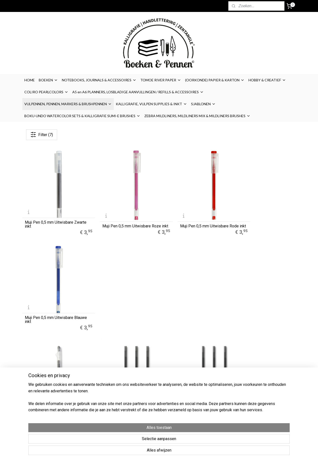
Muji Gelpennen (92, 370)
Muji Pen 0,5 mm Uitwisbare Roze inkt (123, 216)
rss (188, 452)
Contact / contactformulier (210, 398)
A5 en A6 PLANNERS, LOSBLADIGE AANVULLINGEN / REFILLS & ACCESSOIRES (138, 92)
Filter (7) (41, 135)
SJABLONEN (203, 104)
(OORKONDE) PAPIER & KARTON (214, 80)
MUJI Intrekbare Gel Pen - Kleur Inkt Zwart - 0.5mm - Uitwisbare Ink (52, 301)
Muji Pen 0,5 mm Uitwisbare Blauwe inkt (258, 216)
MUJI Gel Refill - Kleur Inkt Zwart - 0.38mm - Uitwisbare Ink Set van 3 (124, 303)
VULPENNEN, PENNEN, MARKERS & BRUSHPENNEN (68, 104)
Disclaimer (197, 381)
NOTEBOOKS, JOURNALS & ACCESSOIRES (99, 80)
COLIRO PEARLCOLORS (46, 92)
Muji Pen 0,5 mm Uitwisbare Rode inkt (193, 216)
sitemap (178, 452)
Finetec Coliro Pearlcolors (99, 381)
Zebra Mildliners (92, 376)
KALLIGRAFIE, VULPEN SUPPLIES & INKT (151, 104)
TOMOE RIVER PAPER (160, 80)
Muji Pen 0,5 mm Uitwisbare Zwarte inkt (49, 216)
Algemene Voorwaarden (208, 370)
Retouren (196, 393)
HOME (29, 80)
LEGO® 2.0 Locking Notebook (102, 387)
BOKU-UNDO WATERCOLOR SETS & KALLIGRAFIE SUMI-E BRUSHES (82, 116)
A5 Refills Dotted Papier (98, 365)
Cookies (195, 376)
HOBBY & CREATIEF (267, 80)
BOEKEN (48, 80)
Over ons (196, 365)
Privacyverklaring (202, 387)
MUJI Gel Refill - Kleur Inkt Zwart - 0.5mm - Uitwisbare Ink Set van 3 (193, 303)
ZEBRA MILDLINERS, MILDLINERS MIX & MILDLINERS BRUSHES (197, 116)
